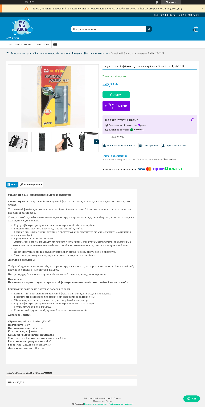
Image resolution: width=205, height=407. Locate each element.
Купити (117, 94)
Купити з (117, 106)
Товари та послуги (21, 53)
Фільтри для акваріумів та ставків (51, 53)
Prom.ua (117, 398)
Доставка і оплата (20, 44)
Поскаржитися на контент (95, 404)
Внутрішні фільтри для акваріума (90, 53)
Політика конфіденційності (121, 404)
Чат (191, 398)
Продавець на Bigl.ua (102, 401)
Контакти (43, 44)
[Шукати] (149, 27)
